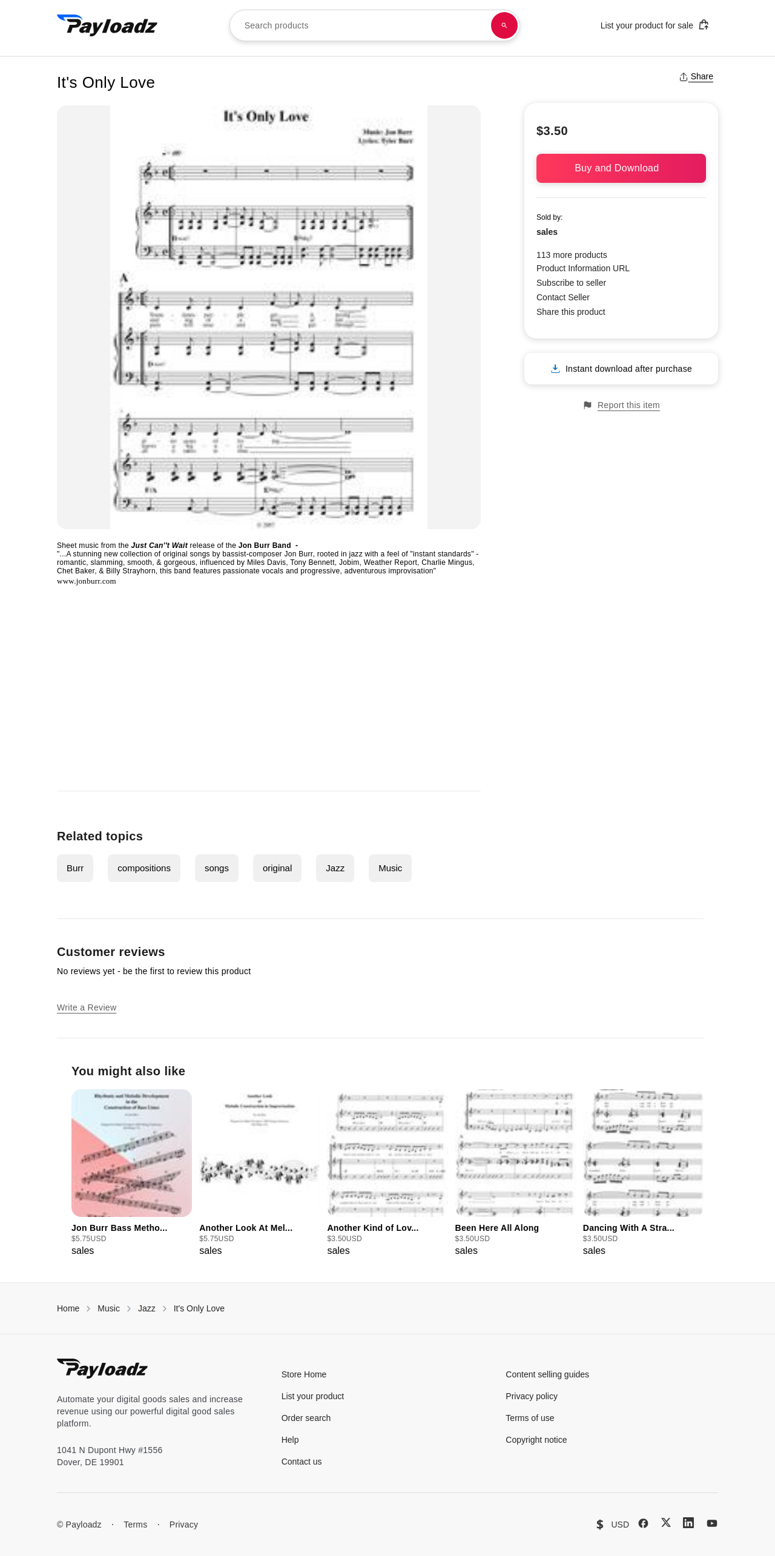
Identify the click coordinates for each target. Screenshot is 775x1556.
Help (290, 1440)
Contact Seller (563, 297)
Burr (75, 868)
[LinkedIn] (688, 1522)
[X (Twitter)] (666, 1522)
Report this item (621, 405)
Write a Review (86, 1007)
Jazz (335, 868)
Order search (306, 1418)
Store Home (304, 1374)
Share (696, 76)
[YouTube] (712, 1523)
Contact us (302, 1461)
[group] (131, 1173)
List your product (313, 1396)
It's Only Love (199, 1308)
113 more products (571, 255)
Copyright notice (536, 1440)
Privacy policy (532, 1396)
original (277, 868)
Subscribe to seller (571, 283)
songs (217, 868)
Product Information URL (583, 268)
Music (390, 868)
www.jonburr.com (86, 580)
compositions (144, 868)
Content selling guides (547, 1374)
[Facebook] (643, 1523)
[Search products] (504, 25)
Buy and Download (621, 168)
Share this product (570, 312)
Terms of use (530, 1418)
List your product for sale (655, 24)
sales (547, 232)
